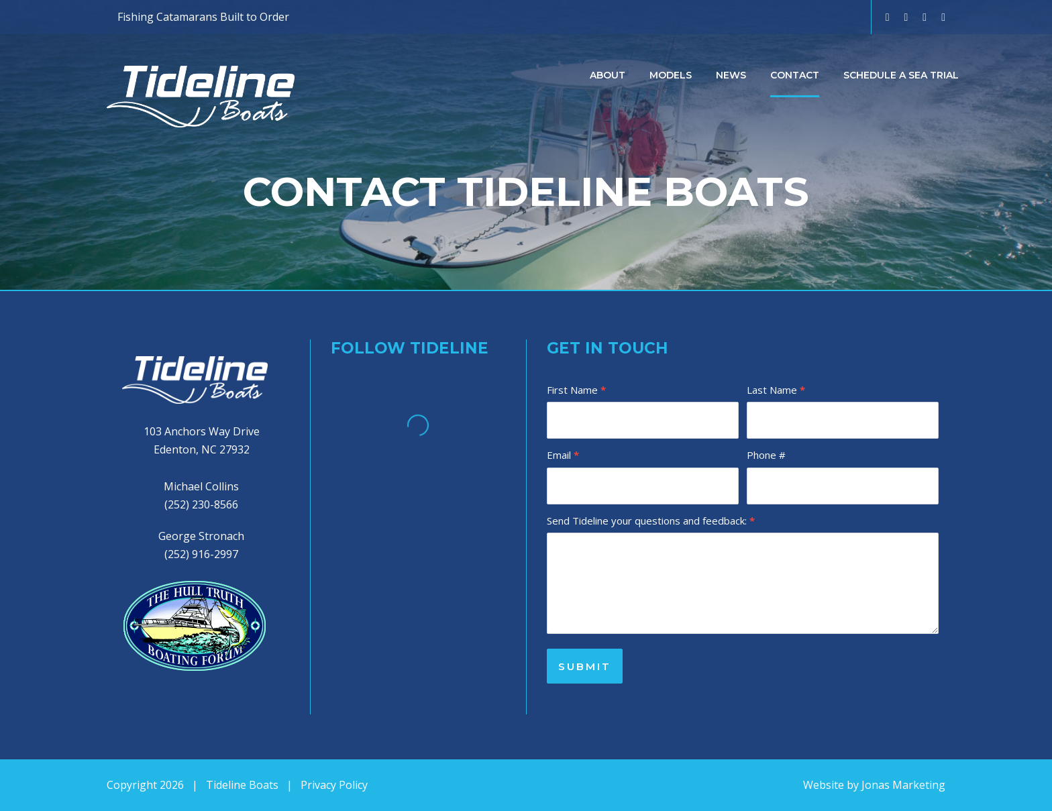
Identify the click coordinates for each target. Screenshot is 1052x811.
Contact (794, 75)
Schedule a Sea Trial (901, 75)
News (731, 75)
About (607, 75)
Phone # (766, 455)
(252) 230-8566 (201, 504)
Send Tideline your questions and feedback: (651, 520)
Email (563, 455)
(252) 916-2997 (201, 554)
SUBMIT (584, 666)
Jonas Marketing (903, 784)
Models (670, 75)
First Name (576, 389)
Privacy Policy (334, 784)
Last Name (776, 389)
